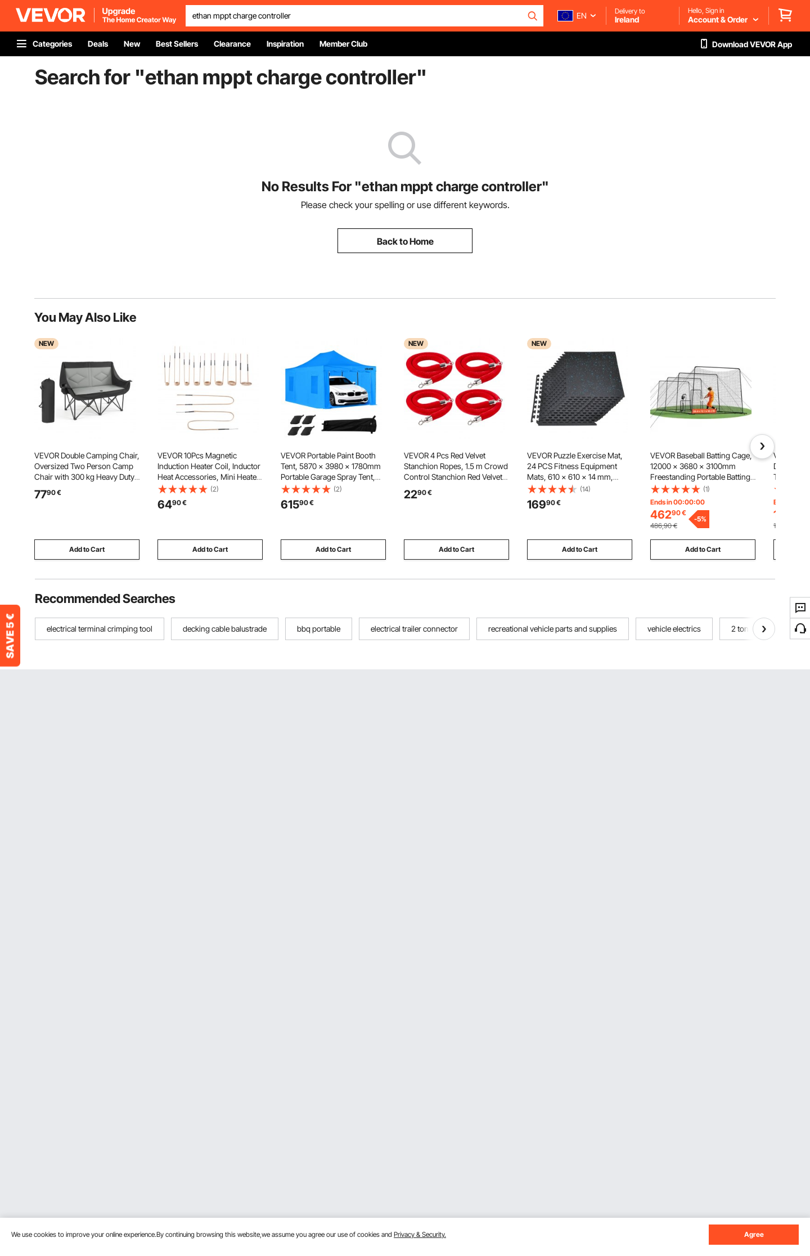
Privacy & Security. (420, 1234)
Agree (754, 1234)
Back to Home (405, 241)
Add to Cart (87, 549)
